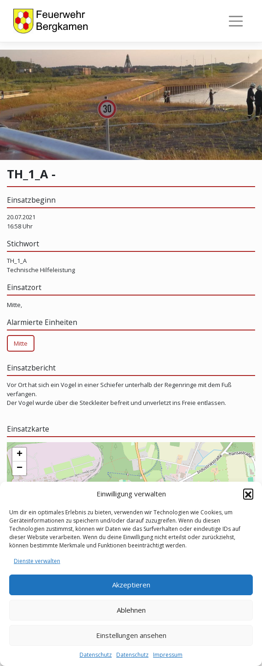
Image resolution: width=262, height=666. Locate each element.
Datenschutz (96, 655)
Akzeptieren (131, 584)
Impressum (167, 655)
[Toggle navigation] (236, 21)
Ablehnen (131, 610)
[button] (248, 493)
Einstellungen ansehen (131, 635)
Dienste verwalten (37, 561)
